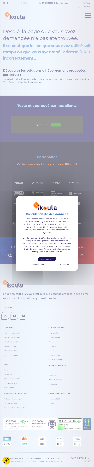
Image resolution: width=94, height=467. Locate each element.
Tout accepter (47, 259)
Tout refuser (64, 264)
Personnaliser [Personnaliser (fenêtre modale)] (38, 264)
